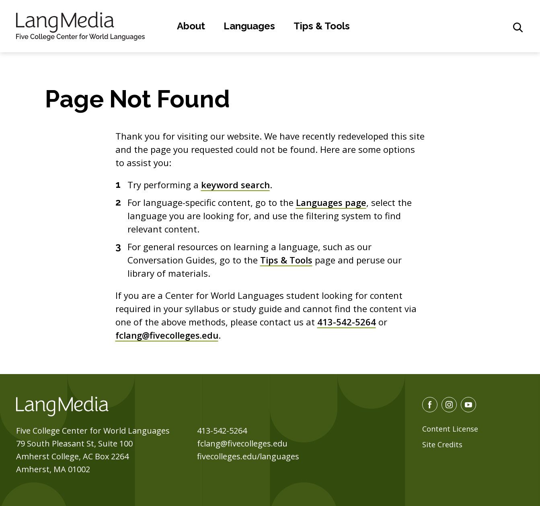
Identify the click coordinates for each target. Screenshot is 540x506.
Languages (249, 26)
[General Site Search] (518, 27)
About (191, 26)
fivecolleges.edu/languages (248, 456)
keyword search (235, 185)
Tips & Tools (322, 26)
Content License (450, 429)
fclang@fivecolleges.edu (166, 335)
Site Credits (442, 444)
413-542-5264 (346, 322)
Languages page (331, 202)
